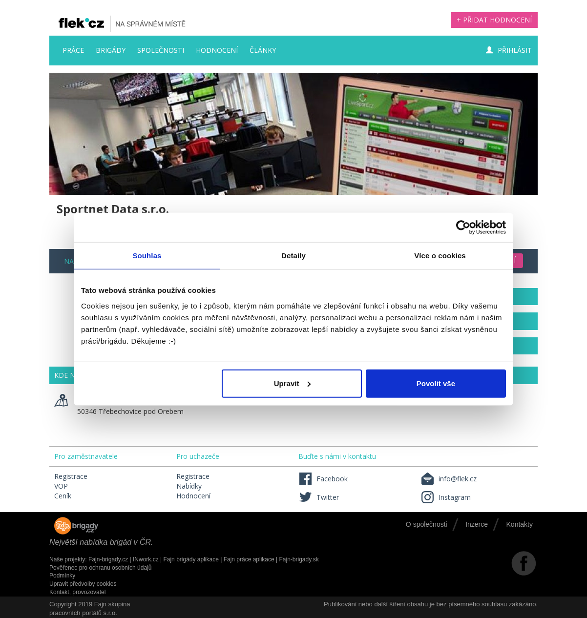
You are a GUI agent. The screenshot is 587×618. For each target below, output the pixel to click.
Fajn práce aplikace (249, 559)
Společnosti (160, 50)
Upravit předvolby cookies (82, 583)
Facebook (323, 478)
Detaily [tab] (293, 255)
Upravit (292, 383)
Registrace (70, 476)
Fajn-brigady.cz (108, 559)
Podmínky (62, 575)
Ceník (62, 495)
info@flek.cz (448, 478)
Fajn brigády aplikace (190, 559)
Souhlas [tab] (146, 255)
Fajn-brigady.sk (299, 559)
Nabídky (189, 486)
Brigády (111, 50)
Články (263, 50)
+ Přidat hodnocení (494, 19)
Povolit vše (436, 383)
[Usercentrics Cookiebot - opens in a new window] (463, 227)
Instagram (445, 497)
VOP (61, 486)
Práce (73, 50)
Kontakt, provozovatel (77, 592)
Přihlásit (509, 50)
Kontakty (519, 524)
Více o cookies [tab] (440, 255)
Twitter (318, 497)
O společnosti (426, 524)
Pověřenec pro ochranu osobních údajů (100, 567)
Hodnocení (217, 50)
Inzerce (476, 524)
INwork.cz (146, 559)
